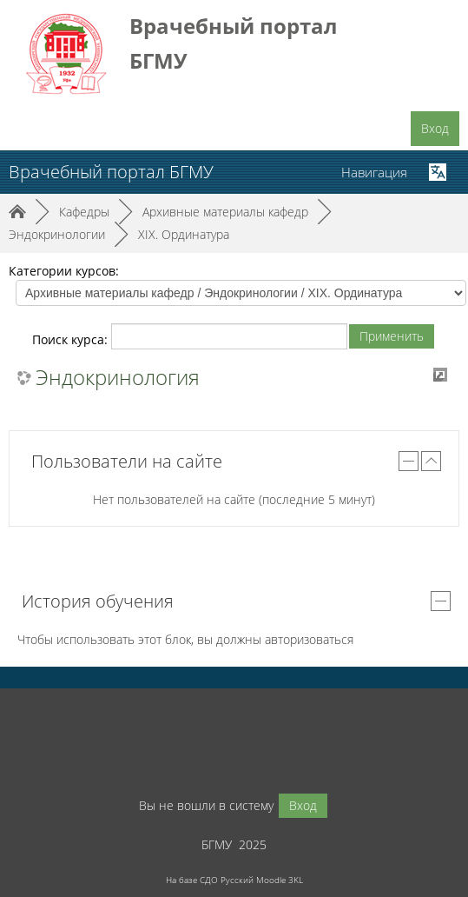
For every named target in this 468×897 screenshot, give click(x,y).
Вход (435, 128)
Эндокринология (118, 377)
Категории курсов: (64, 270)
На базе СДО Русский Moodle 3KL (234, 880)
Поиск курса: (71, 339)
